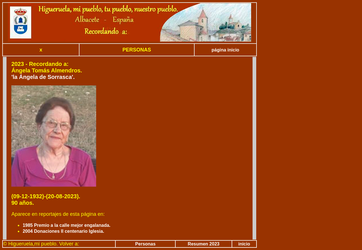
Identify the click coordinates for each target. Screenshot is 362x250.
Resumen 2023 (203, 244)
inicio (244, 244)
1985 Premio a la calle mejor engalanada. (66, 225)
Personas (145, 244)
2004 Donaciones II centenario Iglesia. (63, 231)
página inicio (225, 50)
